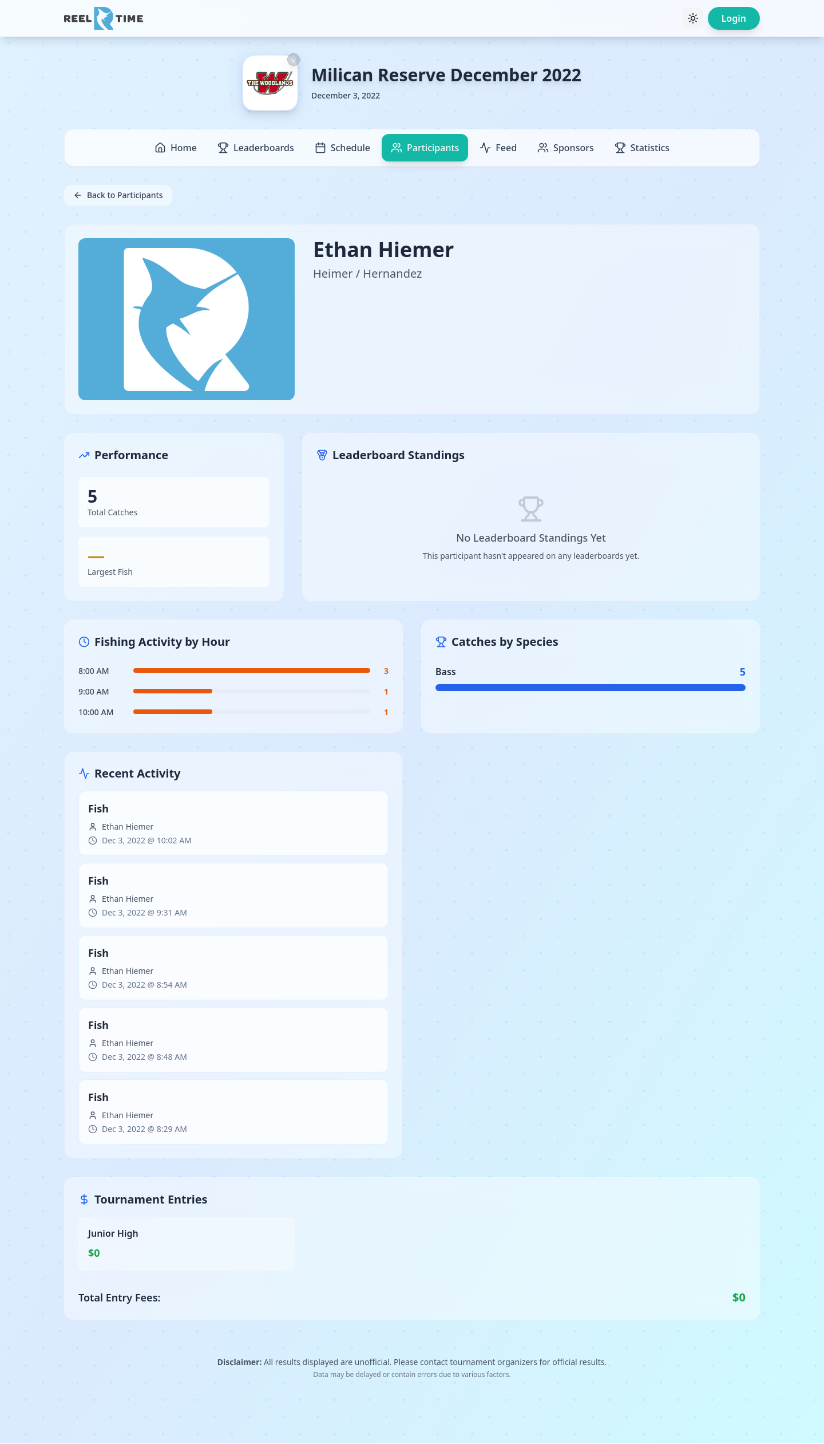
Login (734, 18)
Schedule (342, 147)
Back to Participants (118, 195)
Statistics (642, 147)
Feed (498, 147)
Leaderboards (255, 147)
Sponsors (565, 147)
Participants (425, 147)
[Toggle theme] (693, 18)
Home (175, 147)
